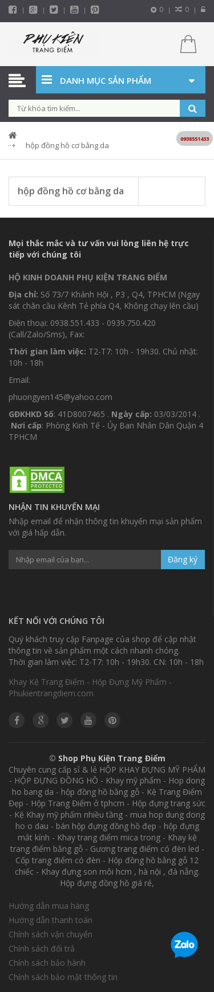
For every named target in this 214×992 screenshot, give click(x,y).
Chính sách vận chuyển (50, 934)
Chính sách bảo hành (47, 962)
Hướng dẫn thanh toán (50, 920)
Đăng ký (182, 559)
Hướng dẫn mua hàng (49, 905)
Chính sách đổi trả (42, 948)
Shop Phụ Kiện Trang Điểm (111, 758)
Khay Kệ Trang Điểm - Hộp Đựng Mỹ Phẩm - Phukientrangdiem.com (90, 687)
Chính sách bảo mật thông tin (63, 976)
